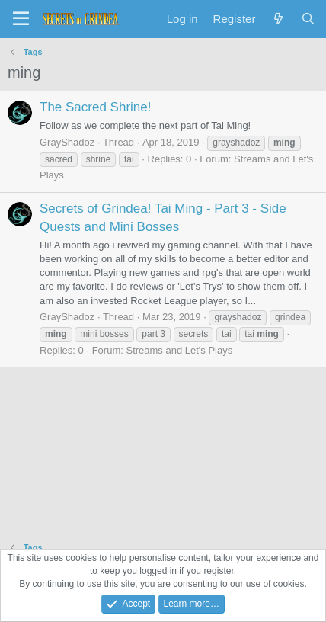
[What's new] (277, 19)
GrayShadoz (67, 142)
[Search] (308, 19)
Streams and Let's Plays (179, 350)
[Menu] (21, 19)
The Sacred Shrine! (95, 107)
